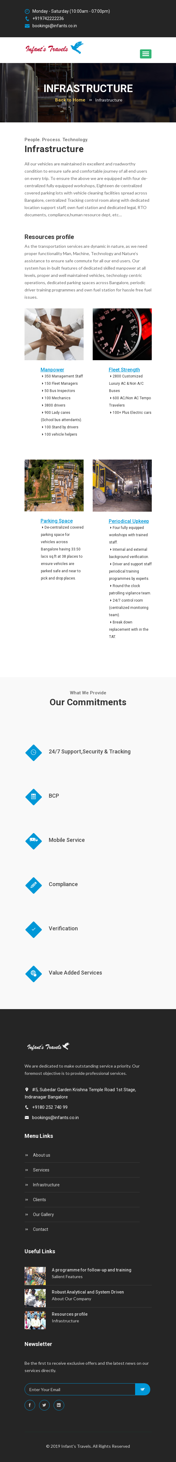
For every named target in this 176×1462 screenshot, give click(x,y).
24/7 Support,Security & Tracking (90, 751)
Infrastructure (42, 1184)
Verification (63, 928)
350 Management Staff (62, 376)
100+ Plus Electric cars (130, 412)
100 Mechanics (56, 398)
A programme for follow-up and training (91, 1270)
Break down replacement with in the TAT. (128, 629)
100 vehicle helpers (59, 434)
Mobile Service (67, 840)
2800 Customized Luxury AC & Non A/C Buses (126, 383)
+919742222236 (44, 19)
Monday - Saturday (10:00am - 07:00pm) (67, 11)
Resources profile (70, 1314)
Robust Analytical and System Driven (88, 1292)
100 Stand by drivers (59, 427)
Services (37, 1170)
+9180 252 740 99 (46, 1107)
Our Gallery (39, 1214)
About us (37, 1155)
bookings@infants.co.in (51, 26)
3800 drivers (53, 405)
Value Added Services (75, 972)
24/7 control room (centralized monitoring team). (128, 607)
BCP (54, 795)
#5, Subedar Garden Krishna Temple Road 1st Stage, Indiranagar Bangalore (80, 1093)
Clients (35, 1199)
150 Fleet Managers (59, 383)
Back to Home (70, 100)
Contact (36, 1229)
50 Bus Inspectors (58, 391)
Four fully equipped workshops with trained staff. (128, 535)
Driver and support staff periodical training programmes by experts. (130, 571)
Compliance (63, 884)
